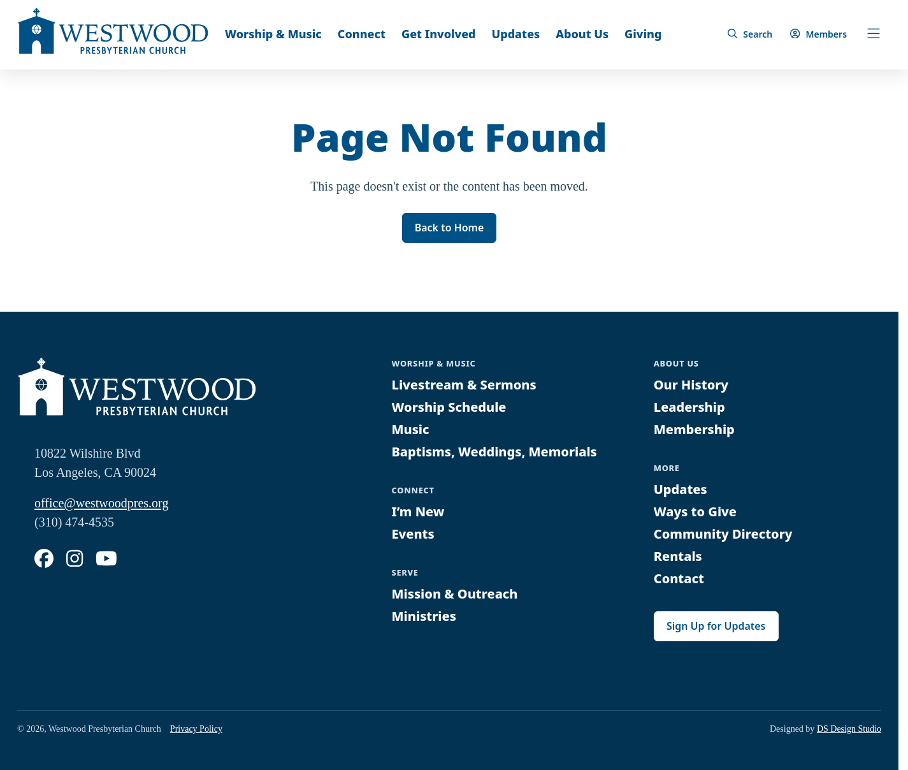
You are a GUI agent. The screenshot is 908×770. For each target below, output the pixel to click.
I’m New (418, 511)
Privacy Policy (196, 729)
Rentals (678, 556)
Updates (516, 33)
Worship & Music (273, 33)
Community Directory (723, 533)
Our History (691, 384)
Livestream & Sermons (464, 384)
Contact (679, 578)
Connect (362, 33)
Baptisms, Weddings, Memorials (495, 451)
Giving (642, 33)
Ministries (424, 616)
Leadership (689, 407)
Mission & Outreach (455, 594)
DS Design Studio (849, 729)
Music (410, 429)
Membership (694, 429)
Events (413, 533)
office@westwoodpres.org (101, 503)
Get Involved (438, 33)
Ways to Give (695, 511)
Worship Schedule (449, 407)
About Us (582, 33)
